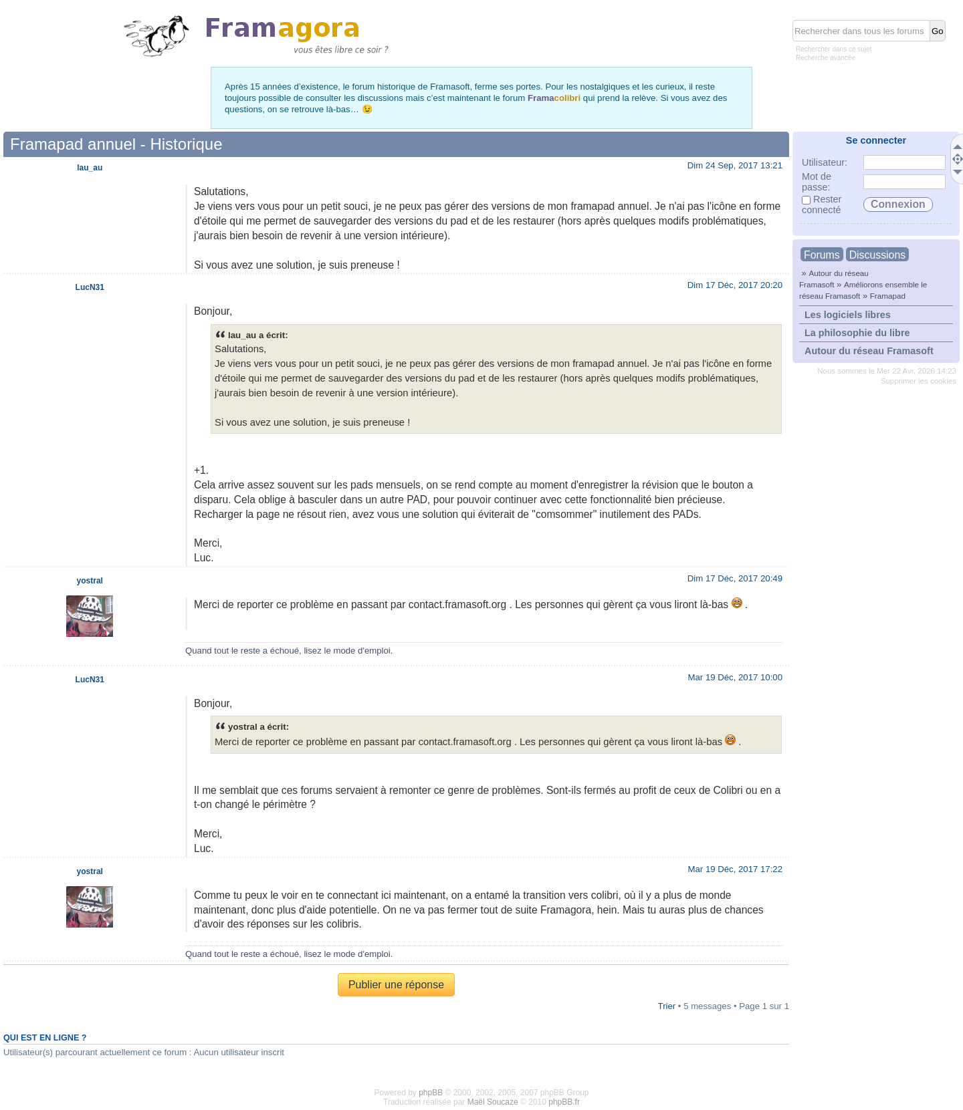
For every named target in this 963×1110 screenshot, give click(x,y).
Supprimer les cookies (918, 381)
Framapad (887, 295)
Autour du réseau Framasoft (869, 350)
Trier (667, 1006)
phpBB (431, 1092)
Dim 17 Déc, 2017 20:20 (734, 285)
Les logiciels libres (848, 314)
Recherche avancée (825, 57)
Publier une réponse (396, 984)
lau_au (89, 167)
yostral (90, 580)
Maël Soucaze (492, 1102)
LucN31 (90, 287)
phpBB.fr (564, 1102)
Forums (822, 255)
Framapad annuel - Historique (116, 144)
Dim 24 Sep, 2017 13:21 (734, 165)
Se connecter (876, 140)
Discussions (877, 255)
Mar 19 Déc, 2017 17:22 (735, 869)
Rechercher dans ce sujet (833, 49)
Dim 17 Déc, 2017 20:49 (734, 578)
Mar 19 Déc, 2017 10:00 (735, 677)
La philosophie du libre (857, 332)
